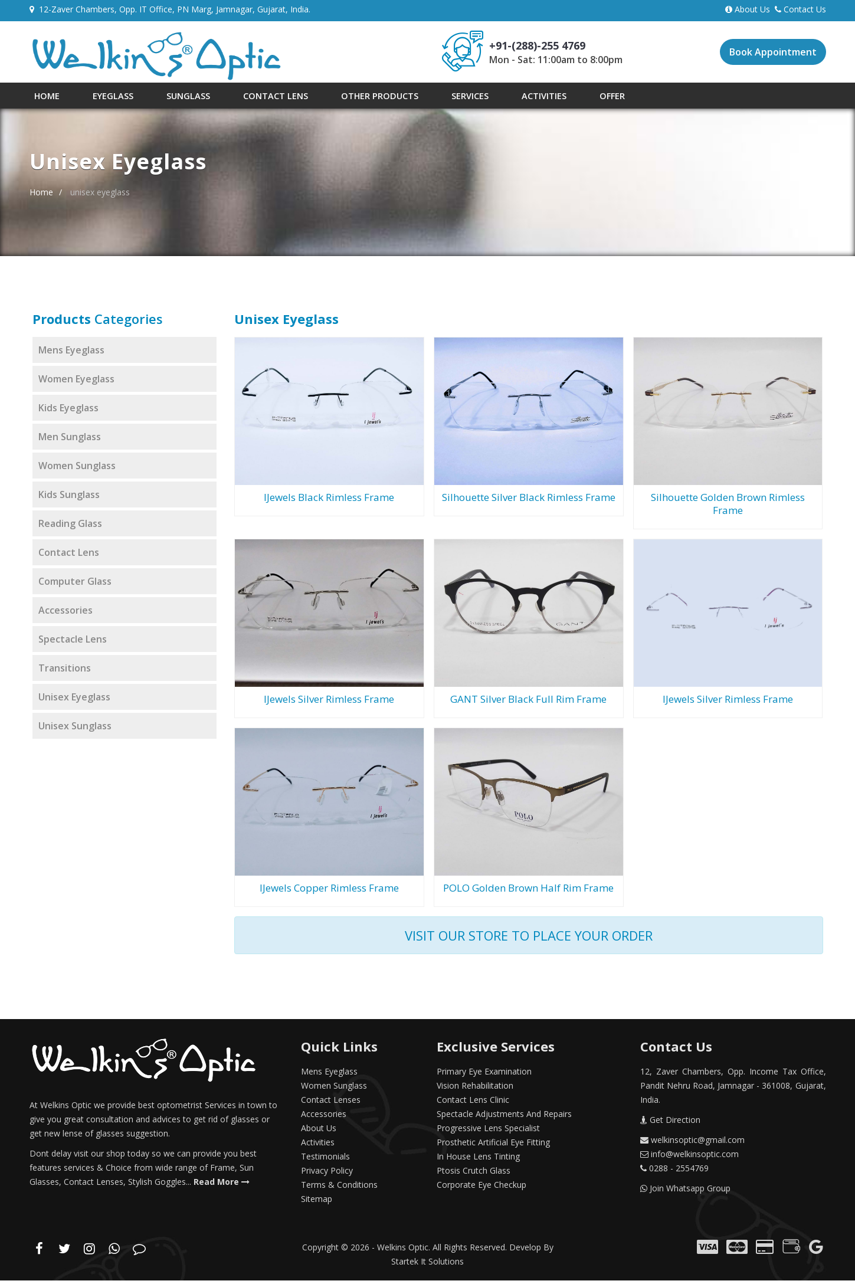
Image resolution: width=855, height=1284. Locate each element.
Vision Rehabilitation (475, 1089)
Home (43, 97)
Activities (499, 97)
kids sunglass (69, 498)
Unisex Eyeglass (74, 700)
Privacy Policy (327, 1174)
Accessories (323, 1117)
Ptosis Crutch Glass (473, 1174)
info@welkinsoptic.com (689, 1157)
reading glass (70, 526)
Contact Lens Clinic (473, 1103)
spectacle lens (72, 642)
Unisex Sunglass (75, 729)
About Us (750, 9)
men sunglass (69, 440)
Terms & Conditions (339, 1188)
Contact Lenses (331, 1103)
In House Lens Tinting (478, 1159)
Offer (560, 97)
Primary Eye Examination (484, 1074)
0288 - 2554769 (674, 1171)
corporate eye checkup (481, 1188)
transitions (64, 671)
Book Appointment (773, 51)
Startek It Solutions (427, 1264)
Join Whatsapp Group (685, 1191)
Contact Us (800, 9)
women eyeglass (76, 382)
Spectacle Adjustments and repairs (504, 1117)
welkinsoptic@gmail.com (692, 1143)
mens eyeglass (71, 353)
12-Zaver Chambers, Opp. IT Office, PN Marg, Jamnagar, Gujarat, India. (170, 9)
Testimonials (325, 1159)
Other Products (348, 97)
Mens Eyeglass (329, 1074)
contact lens (68, 555)
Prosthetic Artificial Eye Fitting (493, 1145)
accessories (65, 613)
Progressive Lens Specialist (488, 1131)
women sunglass (77, 469)
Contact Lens (250, 97)
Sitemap (316, 1202)
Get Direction (670, 1123)
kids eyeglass (68, 411)
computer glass (75, 584)
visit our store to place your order (529, 939)
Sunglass (169, 97)
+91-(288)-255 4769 (537, 45)
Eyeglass (101, 97)
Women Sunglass (334, 1089)
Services (431, 97)
